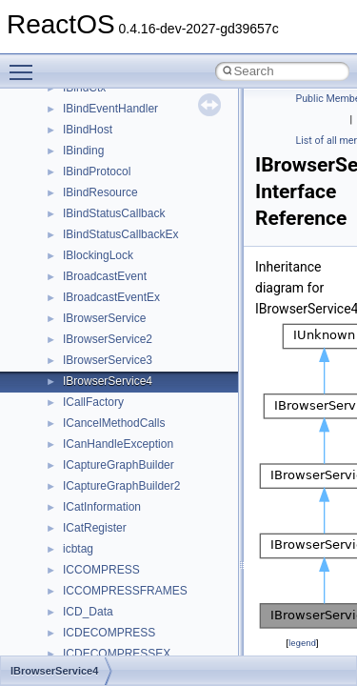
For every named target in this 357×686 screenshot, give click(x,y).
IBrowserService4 (107, 381)
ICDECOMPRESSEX (116, 653)
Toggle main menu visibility (26, 63)
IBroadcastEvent (105, 276)
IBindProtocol (96, 171)
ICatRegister (95, 528)
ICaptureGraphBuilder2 (121, 486)
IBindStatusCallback (114, 213)
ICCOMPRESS (101, 569)
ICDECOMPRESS (109, 632)
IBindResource (100, 192)
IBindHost (87, 129)
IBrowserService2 (107, 339)
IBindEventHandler (110, 108)
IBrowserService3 (107, 360)
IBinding (83, 150)
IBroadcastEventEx (111, 297)
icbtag (78, 548)
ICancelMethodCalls (114, 423)
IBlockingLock (98, 255)
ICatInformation (102, 507)
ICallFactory (93, 402)
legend (302, 642)
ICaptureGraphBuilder (118, 465)
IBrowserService (104, 318)
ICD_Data (88, 611)
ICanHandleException (118, 444)
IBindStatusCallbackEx (120, 234)
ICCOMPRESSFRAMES (125, 590)
